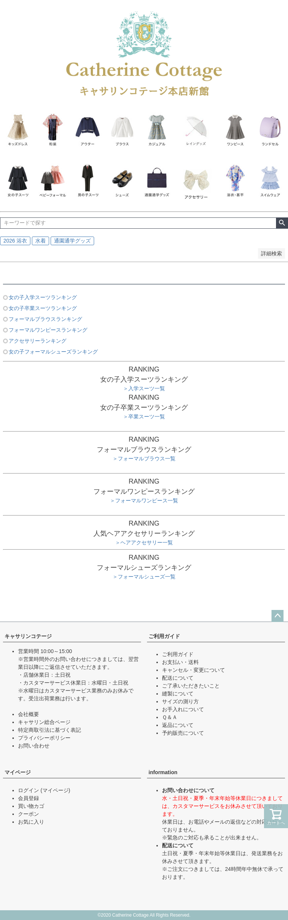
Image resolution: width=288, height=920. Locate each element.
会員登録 (28, 798)
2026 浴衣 (15, 241)
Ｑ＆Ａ (169, 717)
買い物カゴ (31, 806)
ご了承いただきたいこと (191, 686)
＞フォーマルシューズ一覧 (144, 577)
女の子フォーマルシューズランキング (53, 352)
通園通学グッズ (72, 241)
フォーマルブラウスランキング (45, 319)
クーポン (28, 814)
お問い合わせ (34, 746)
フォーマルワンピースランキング (48, 330)
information (162, 772)
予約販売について (183, 733)
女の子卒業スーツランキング (43, 308)
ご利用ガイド (164, 636)
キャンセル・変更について (193, 670)
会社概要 (28, 714)
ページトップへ (278, 616)
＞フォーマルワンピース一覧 (144, 500)
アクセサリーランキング (37, 341)
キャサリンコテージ (28, 636)
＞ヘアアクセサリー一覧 (144, 542)
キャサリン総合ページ (44, 722)
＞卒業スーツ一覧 (144, 417)
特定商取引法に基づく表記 (49, 730)
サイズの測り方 (180, 701)
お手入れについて (183, 709)
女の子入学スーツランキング (43, 297)
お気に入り (31, 822)
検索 (282, 223)
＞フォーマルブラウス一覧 (144, 458)
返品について (178, 725)
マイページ (17, 772)
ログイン (28, 790)
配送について (178, 678)
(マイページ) (55, 790)
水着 (40, 241)
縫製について (178, 694)
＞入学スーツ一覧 (144, 388)
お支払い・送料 (180, 662)
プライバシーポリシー (44, 738)
